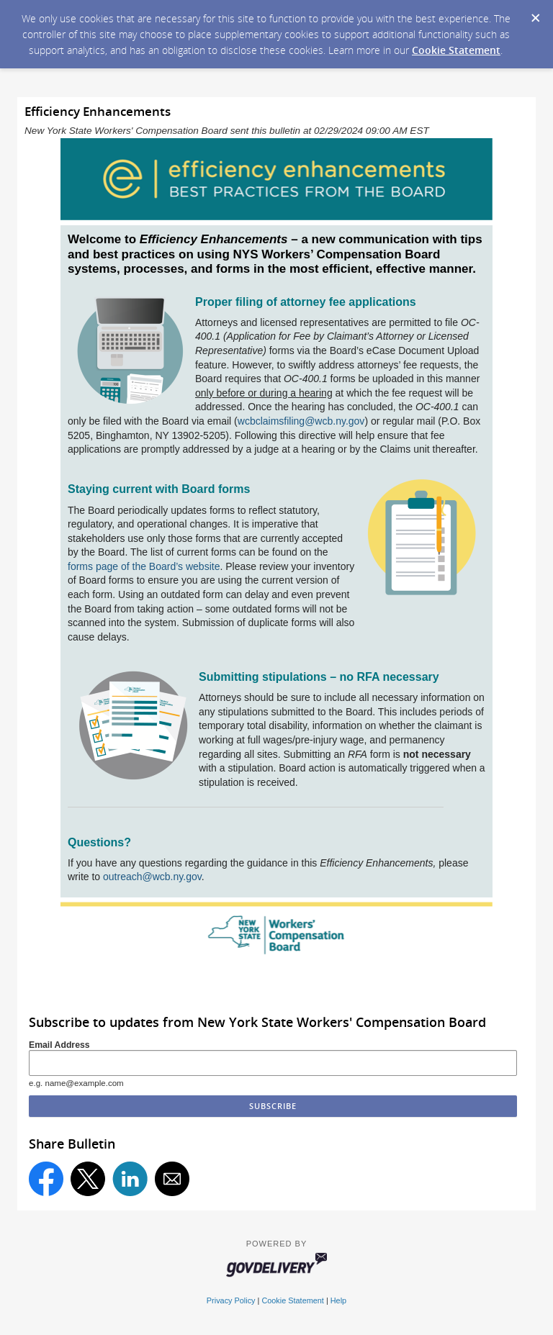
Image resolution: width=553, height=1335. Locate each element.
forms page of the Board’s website (144, 566)
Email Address (59, 1045)
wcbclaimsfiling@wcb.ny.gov (301, 421)
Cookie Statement (456, 50)
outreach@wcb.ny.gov (152, 876)
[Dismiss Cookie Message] (535, 13)
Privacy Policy (231, 1300)
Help (338, 1300)
